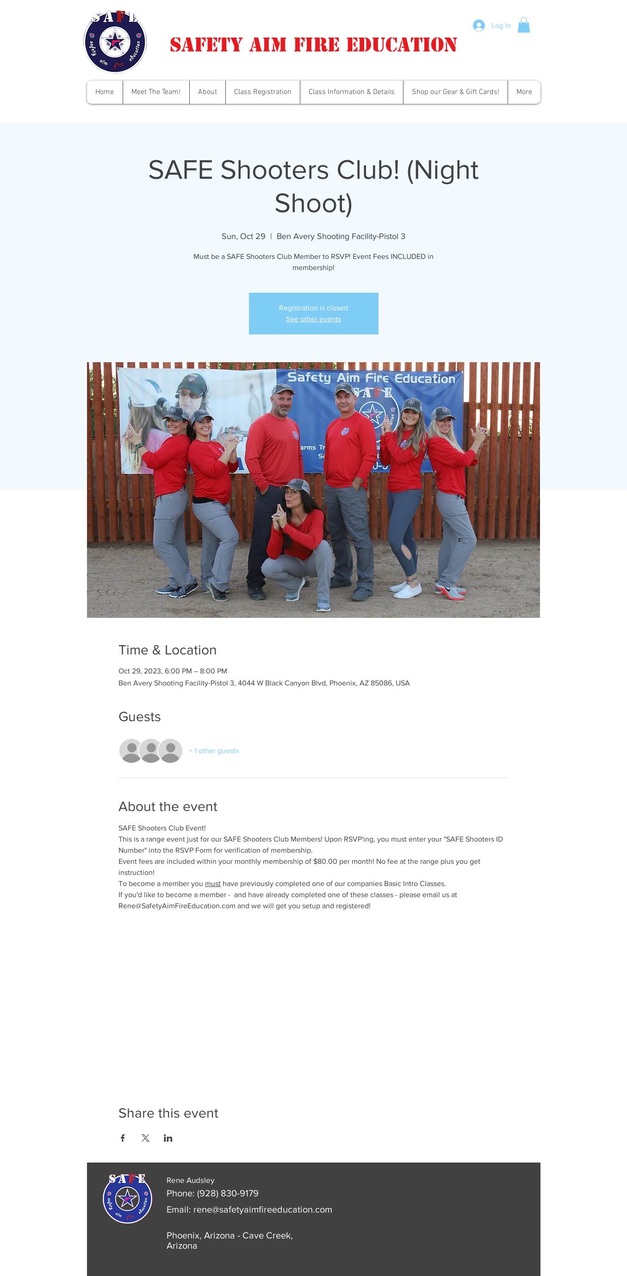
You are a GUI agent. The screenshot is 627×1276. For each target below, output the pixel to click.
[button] (523, 24)
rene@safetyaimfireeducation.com (262, 1209)
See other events (313, 319)
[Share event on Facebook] (122, 1138)
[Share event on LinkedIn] (168, 1138)
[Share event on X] (145, 1138)
